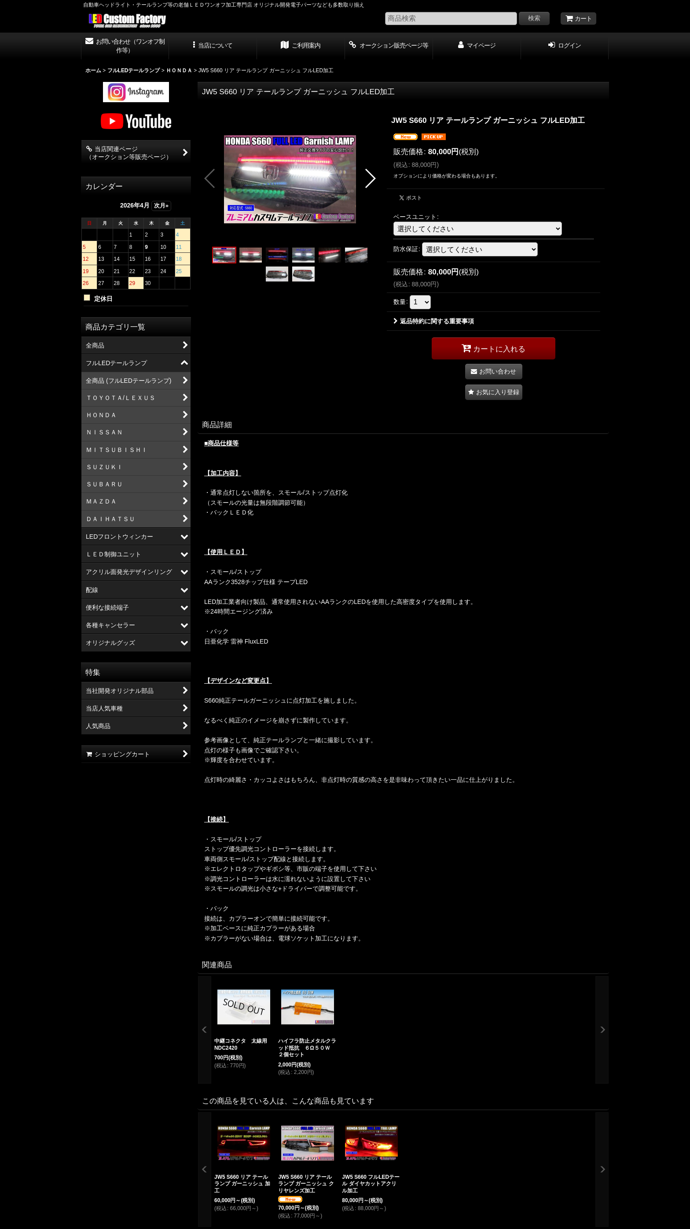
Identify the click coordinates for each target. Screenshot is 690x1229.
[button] (213, 46)
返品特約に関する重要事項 (433, 321)
